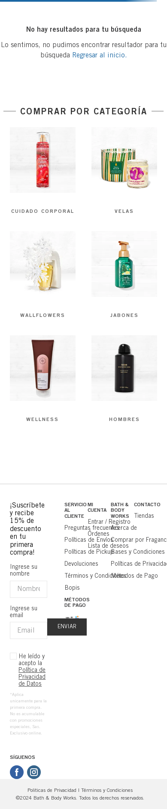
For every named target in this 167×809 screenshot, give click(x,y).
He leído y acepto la (32, 670)
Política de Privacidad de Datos (32, 676)
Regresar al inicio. (99, 55)
